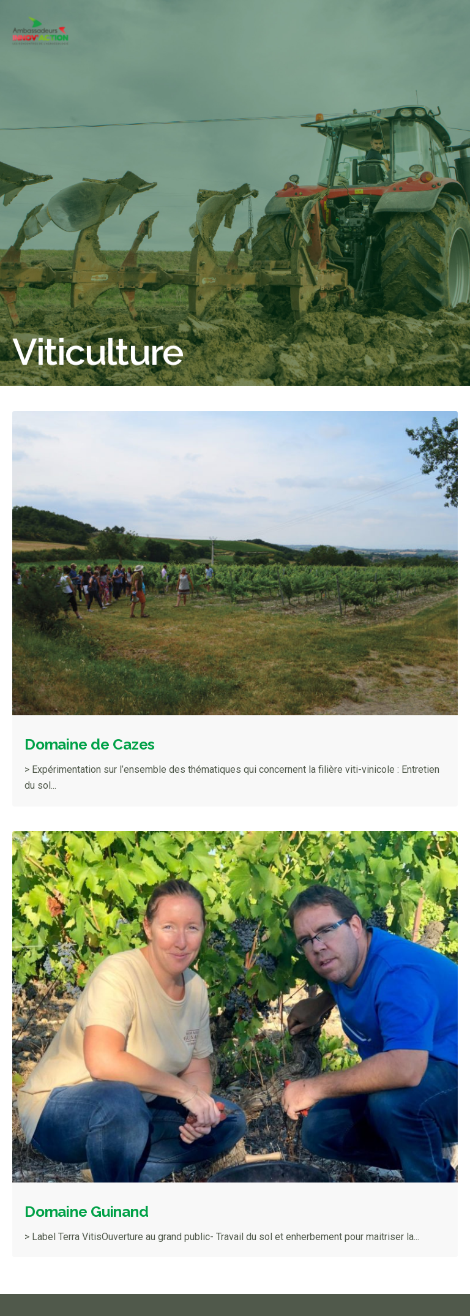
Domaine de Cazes (89, 744)
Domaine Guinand (86, 1211)
